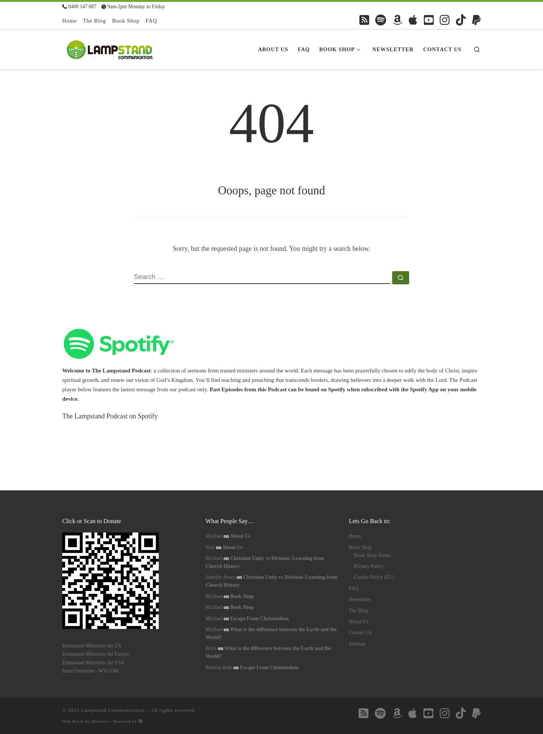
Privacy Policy (369, 566)
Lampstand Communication (113, 710)
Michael (214, 536)
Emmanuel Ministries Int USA (93, 662)
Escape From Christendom (259, 618)
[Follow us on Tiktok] (461, 20)
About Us (240, 536)
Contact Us (360, 632)
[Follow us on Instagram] (444, 20)
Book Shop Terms (372, 555)
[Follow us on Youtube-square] (429, 20)
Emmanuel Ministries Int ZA (91, 646)
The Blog (358, 610)
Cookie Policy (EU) (374, 577)
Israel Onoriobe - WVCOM (90, 671)
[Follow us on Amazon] (397, 20)
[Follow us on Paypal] (476, 20)
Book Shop (242, 596)
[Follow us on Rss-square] (364, 20)
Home (355, 536)
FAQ (354, 588)
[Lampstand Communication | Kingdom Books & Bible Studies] (109, 48)
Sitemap (357, 644)
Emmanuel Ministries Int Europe (95, 654)
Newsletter (360, 599)
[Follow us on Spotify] (380, 20)
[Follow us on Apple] (413, 20)
